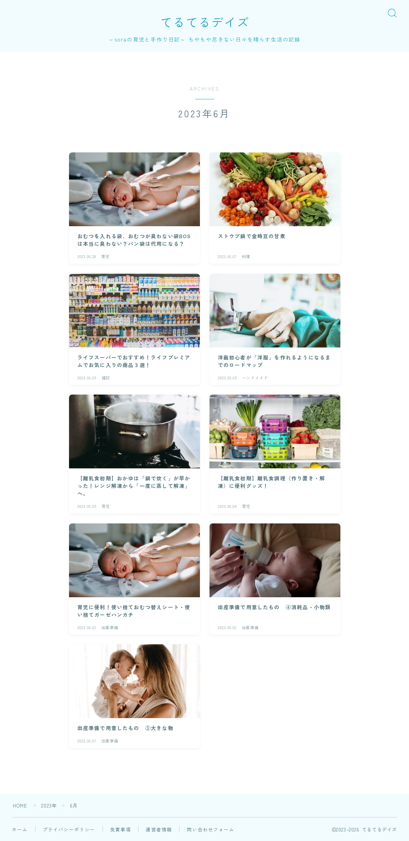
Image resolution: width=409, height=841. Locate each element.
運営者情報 (159, 829)
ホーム (20, 829)
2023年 (49, 805)
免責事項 (120, 829)
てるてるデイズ (204, 22)
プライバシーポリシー (69, 829)
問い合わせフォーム (210, 829)
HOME (20, 805)
